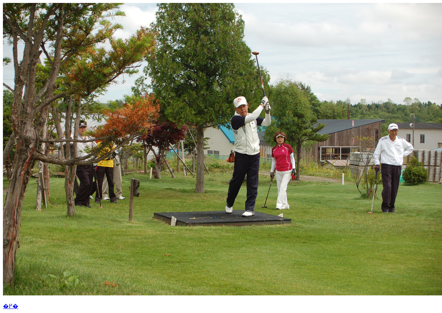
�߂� (10, 306)
